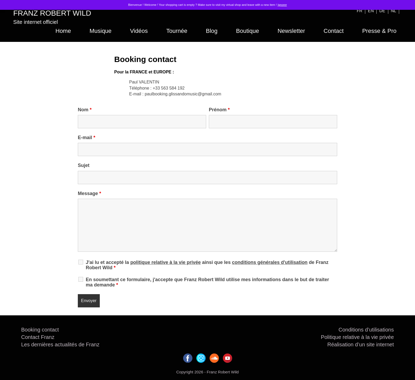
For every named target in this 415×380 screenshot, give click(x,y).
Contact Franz (38, 337)
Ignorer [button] (282, 4)
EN (371, 10)
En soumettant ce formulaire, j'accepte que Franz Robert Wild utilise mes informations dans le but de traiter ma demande (207, 282)
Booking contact (40, 330)
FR (359, 10)
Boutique (247, 31)
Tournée (176, 31)
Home (63, 31)
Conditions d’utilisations (366, 330)
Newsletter (291, 31)
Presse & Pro (379, 31)
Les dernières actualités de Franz (60, 344)
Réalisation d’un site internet (360, 344)
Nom (85, 109)
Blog (212, 31)
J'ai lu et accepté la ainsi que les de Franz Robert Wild (207, 265)
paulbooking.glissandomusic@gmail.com (183, 94)
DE (382, 10)
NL (393, 10)
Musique (100, 31)
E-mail (86, 137)
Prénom (219, 109)
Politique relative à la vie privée (357, 337)
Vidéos (139, 31)
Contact (334, 31)
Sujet (83, 165)
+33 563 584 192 (169, 88)
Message (89, 193)
